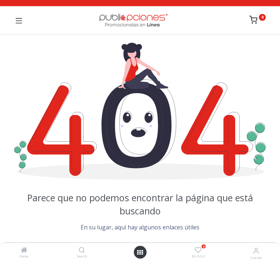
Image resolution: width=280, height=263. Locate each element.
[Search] (81, 250)
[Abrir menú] (140, 252)
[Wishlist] (198, 250)
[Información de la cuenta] (256, 250)
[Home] (24, 250)
